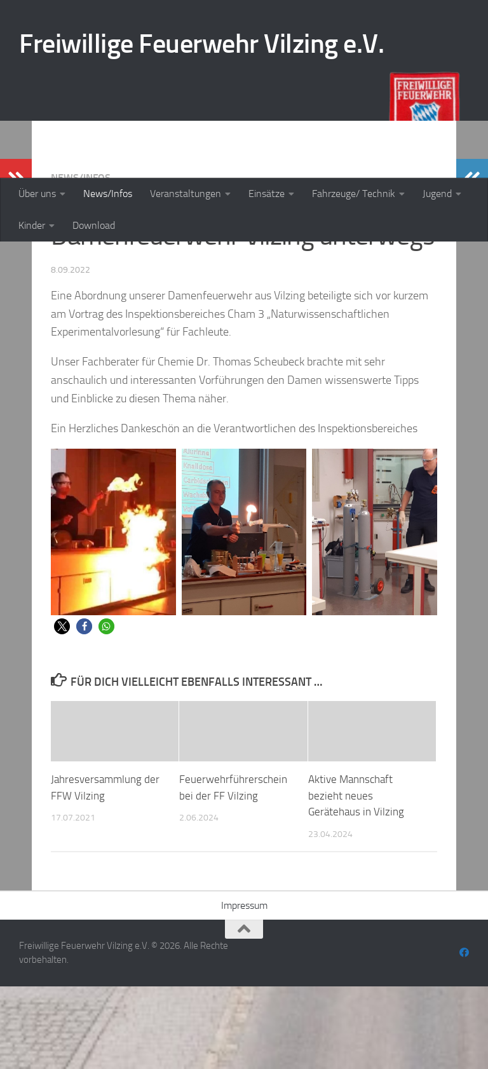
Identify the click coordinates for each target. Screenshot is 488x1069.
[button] (62, 709)
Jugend (437, 193)
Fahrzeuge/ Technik (353, 193)
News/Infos (107, 193)
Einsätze (266, 193)
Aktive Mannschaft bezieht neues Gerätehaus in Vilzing (356, 878)
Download (93, 225)
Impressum (244, 988)
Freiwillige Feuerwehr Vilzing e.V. (201, 44)
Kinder (31, 225)
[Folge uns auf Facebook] (464, 1035)
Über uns (37, 193)
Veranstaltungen (185, 193)
